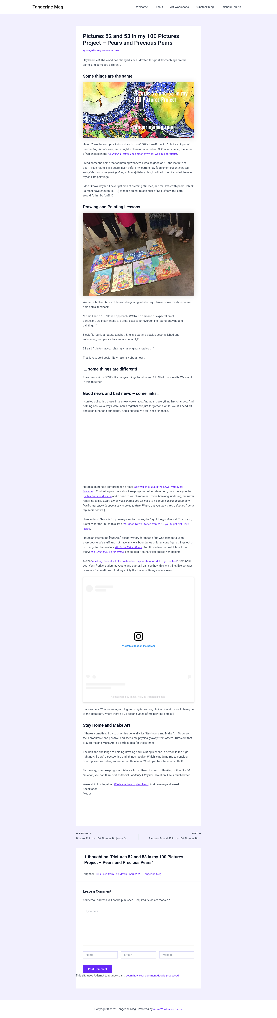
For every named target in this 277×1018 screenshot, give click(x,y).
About (164, 7)
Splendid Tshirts (232, 7)
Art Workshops (183, 7)
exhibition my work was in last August (144, 153)
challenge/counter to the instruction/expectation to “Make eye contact (136, 561)
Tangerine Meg (48, 7)
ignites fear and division (98, 496)
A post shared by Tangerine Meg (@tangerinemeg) (138, 697)
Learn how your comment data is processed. (153, 976)
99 (126, 524)
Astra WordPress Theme (168, 1009)
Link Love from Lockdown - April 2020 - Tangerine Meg (130, 874)
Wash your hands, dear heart (132, 784)
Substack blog (207, 7)
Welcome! (148, 7)
